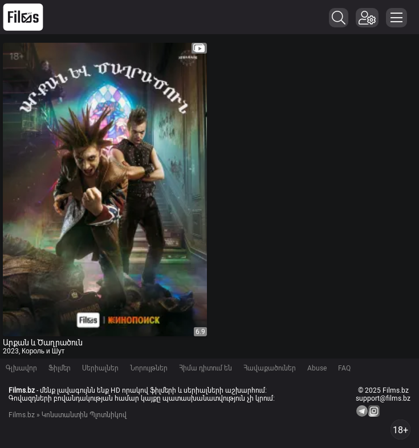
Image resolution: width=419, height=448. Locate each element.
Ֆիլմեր (59, 368)
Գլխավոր (21, 368)
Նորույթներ (149, 368)
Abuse (317, 368)
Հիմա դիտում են (205, 368)
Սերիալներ (100, 368)
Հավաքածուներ (269, 368)
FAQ (344, 368)
